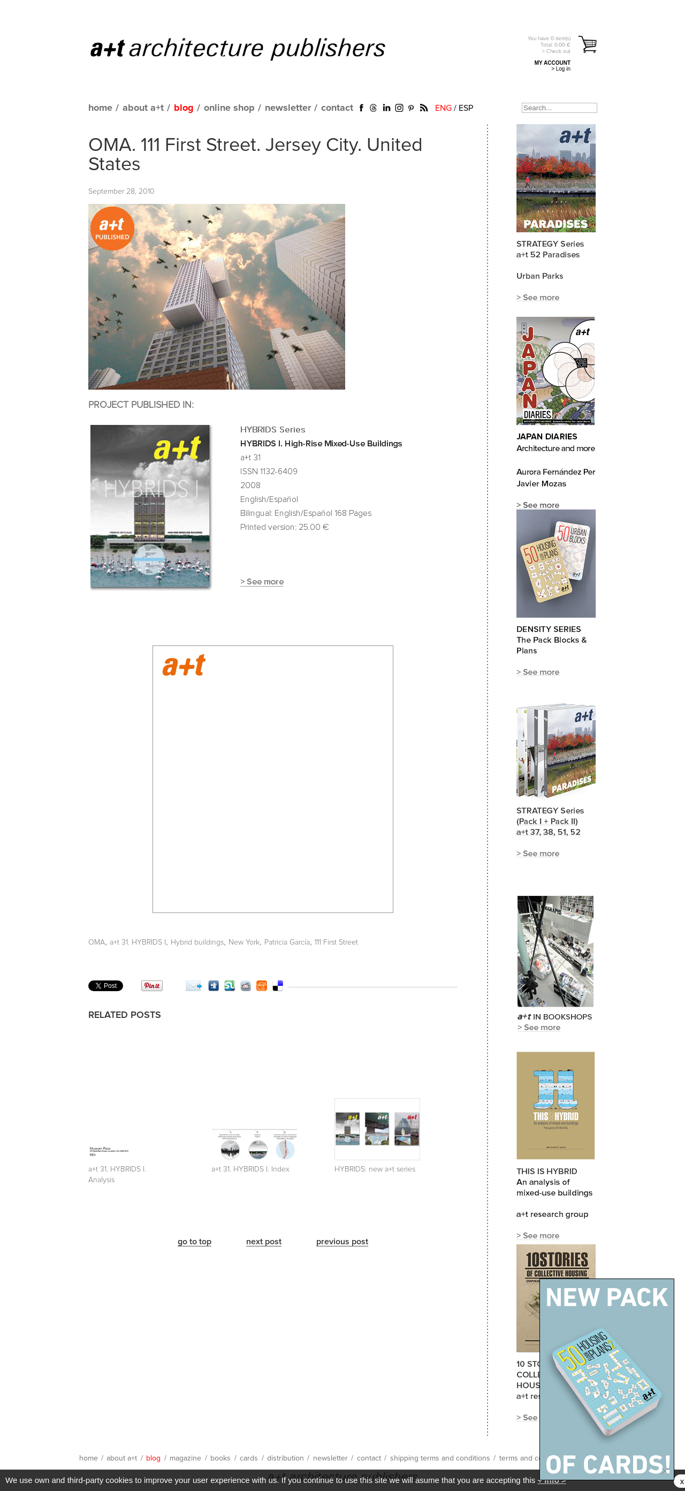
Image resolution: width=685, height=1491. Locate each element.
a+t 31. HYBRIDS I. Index (250, 1169)
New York (244, 942)
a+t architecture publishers (251, 48)
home (100, 108)
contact (337, 108)
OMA (96, 942)
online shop (229, 108)
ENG (443, 108)
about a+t (143, 108)
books (220, 1458)
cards (249, 1458)
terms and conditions (534, 1458)
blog (184, 108)
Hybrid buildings (197, 942)
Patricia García (287, 942)
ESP (466, 108)
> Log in (560, 69)
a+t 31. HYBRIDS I (138, 942)
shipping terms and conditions (440, 1458)
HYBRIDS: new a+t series (374, 1169)
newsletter (288, 108)
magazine (185, 1458)
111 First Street (336, 942)
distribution (285, 1458)
